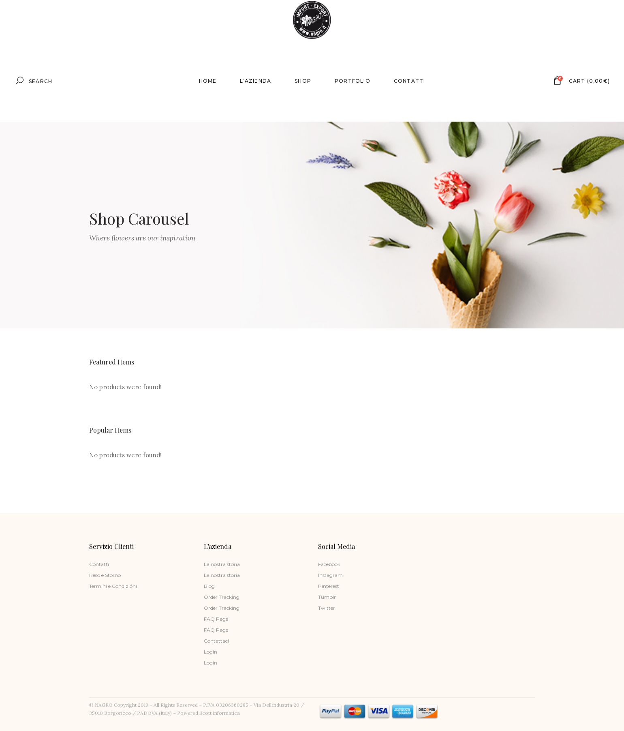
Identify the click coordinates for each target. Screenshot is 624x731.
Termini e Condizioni (113, 586)
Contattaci (216, 641)
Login (210, 652)
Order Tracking (221, 597)
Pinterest (328, 586)
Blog (209, 586)
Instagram (330, 575)
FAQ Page (216, 619)
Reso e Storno (105, 575)
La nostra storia (222, 564)
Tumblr (327, 597)
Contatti (99, 564)
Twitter (326, 608)
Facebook (329, 564)
